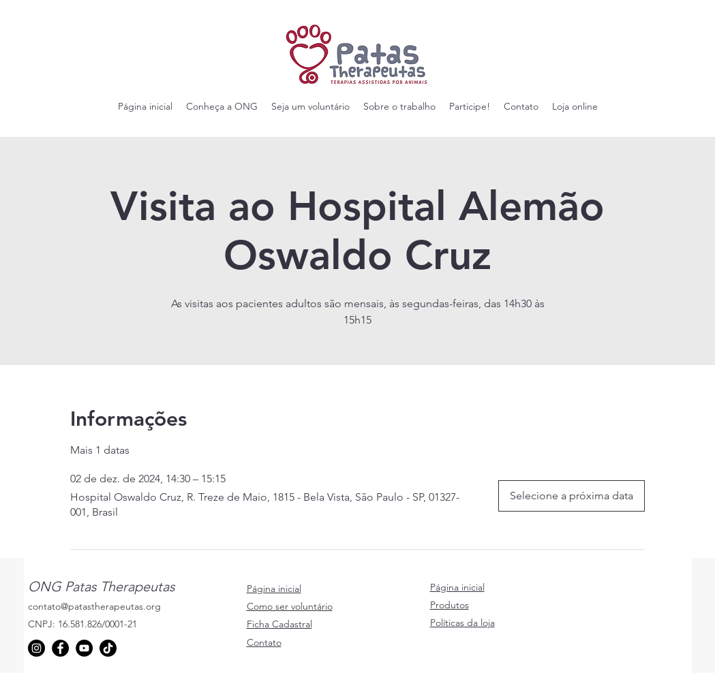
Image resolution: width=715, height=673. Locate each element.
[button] (221, 106)
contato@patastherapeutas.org (94, 606)
